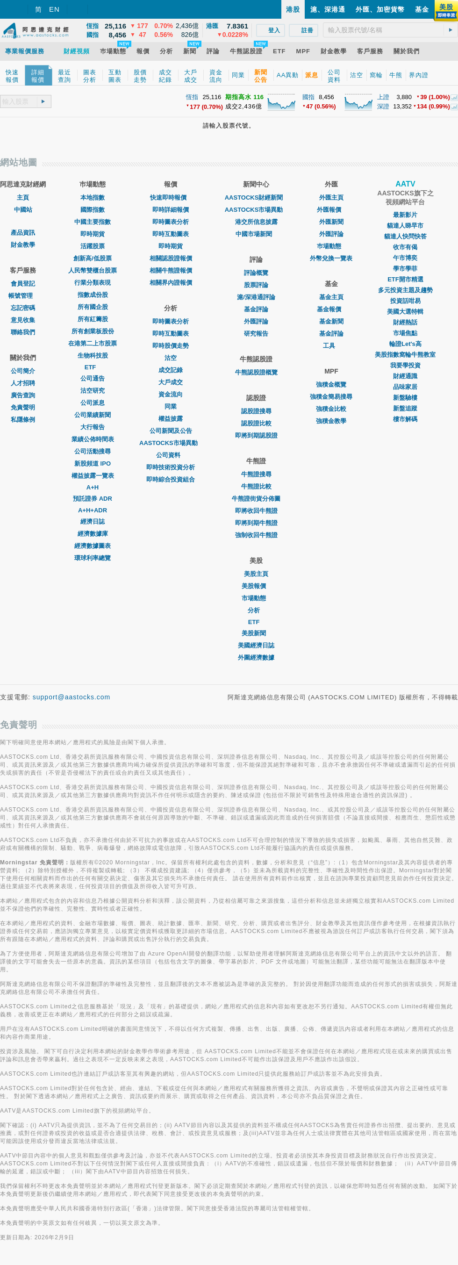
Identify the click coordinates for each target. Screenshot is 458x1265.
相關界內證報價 (171, 282)
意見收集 (23, 319)
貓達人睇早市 (405, 225)
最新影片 (405, 214)
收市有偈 (405, 247)
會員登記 (23, 283)
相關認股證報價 (171, 258)
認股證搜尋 (256, 411)
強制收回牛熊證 (256, 535)
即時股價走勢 (170, 345)
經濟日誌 (92, 521)
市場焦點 (405, 333)
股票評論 (256, 284)
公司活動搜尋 (92, 451)
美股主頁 (256, 573)
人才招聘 (23, 383)
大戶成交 (170, 382)
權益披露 (170, 418)
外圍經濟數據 (256, 657)
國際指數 (92, 209)
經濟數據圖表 (92, 545)
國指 (308, 97)
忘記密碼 (23, 307)
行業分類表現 (92, 282)
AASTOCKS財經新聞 (256, 197)
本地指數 (92, 197)
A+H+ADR (92, 510)
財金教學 (23, 244)
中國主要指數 (92, 221)
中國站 (23, 209)
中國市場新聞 (256, 233)
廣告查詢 (23, 395)
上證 (383, 97)
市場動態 (256, 598)
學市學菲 (405, 268)
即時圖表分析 (170, 221)
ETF (93, 367)
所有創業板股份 (93, 331)
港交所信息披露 (256, 221)
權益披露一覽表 (93, 475)
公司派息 (92, 402)
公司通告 (92, 378)
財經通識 (405, 376)
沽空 (171, 357)
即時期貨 (92, 233)
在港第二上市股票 (92, 343)
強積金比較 (331, 408)
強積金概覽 (331, 384)
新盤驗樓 (405, 397)
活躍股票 (92, 246)
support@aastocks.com (72, 697)
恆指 (192, 97)
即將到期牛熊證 (256, 522)
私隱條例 (23, 419)
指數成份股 (93, 294)
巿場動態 (331, 246)
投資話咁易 (405, 300)
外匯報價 (331, 209)
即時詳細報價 (170, 209)
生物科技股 (93, 355)
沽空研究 (92, 390)
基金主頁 (331, 297)
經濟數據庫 (93, 533)
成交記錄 (170, 370)
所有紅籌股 (93, 319)
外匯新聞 (331, 221)
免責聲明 (23, 407)
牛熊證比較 (256, 486)
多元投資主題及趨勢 (405, 290)
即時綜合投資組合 (170, 479)
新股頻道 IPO (92, 463)
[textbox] (390, 29)
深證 (383, 106)
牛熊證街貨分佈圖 (256, 498)
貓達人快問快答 (405, 236)
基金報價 (331, 309)
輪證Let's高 (405, 343)
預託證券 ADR (92, 498)
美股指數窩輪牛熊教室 (405, 354)
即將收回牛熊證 (256, 510)
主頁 (23, 197)
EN (54, 9)
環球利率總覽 (92, 557)
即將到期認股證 (256, 435)
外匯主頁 (331, 197)
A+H (92, 487)
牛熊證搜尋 (256, 474)
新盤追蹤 (405, 408)
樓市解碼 (405, 419)
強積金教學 (331, 420)
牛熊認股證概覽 (256, 372)
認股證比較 (256, 423)
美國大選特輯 (405, 311)
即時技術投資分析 (170, 467)
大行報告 (92, 427)
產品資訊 (23, 232)
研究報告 (256, 333)
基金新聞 (331, 321)
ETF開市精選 (405, 279)
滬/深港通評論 (256, 297)
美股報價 (256, 585)
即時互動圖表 (170, 233)
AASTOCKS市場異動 (170, 442)
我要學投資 (405, 365)
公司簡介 (23, 370)
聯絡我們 (23, 332)
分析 (256, 610)
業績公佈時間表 (93, 439)
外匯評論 (256, 321)
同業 (171, 406)
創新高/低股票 (92, 258)
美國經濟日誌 (256, 645)
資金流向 (170, 394)
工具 (331, 345)
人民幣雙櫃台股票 (92, 270)
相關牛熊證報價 (171, 270)
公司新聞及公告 (171, 430)
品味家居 (405, 386)
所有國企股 (93, 306)
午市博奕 (405, 257)
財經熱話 (405, 322)
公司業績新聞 (92, 414)
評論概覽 (256, 272)
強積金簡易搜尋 (331, 396)
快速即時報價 (170, 197)
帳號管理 (22, 295)
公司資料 (170, 455)
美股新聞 (256, 633)
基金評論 (256, 309)
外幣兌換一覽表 (331, 258)
